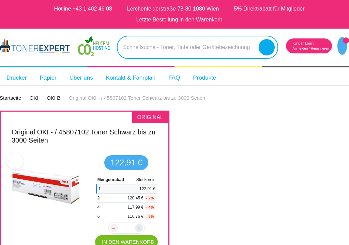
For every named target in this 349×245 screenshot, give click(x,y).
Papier (51, 77)
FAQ (188, 77)
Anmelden (288, 48)
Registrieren (311, 48)
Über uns (86, 77)
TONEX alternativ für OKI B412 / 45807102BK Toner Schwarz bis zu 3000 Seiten (257, 140)
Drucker (17, 77)
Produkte (220, 77)
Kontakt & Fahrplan (140, 77)
